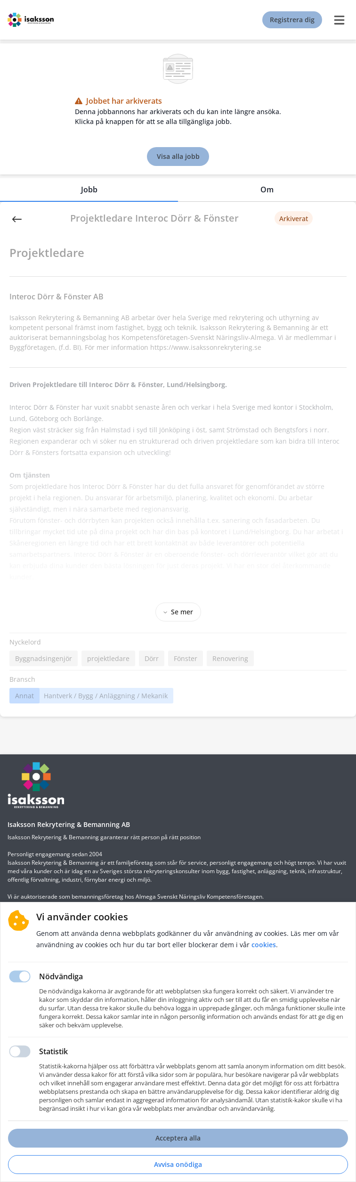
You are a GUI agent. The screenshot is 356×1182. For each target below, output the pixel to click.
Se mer (178, 611)
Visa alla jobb (178, 156)
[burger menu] (339, 19)
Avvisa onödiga (178, 1164)
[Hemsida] (36, 785)
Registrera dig (292, 19)
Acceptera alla (178, 1137)
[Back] (17, 218)
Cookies (263, 944)
